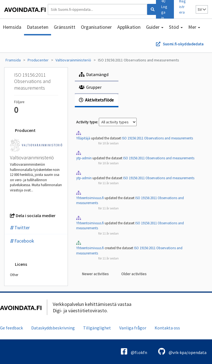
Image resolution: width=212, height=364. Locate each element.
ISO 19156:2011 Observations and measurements (138, 60)
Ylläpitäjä (83, 138)
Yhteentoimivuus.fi (90, 198)
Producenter (38, 60)
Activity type (86, 121)
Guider (154, 27)
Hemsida (12, 27)
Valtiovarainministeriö (73, 60)
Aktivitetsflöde (96, 100)
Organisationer (96, 27)
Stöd (176, 27)
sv (202, 9)
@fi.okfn (134, 351)
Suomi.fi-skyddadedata (183, 43)
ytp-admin (84, 158)
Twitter (20, 227)
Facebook (22, 241)
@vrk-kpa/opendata (182, 351)
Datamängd (93, 74)
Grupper (90, 87)
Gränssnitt (64, 27)
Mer (194, 27)
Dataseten (37, 27)
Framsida (13, 60)
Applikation (129, 27)
